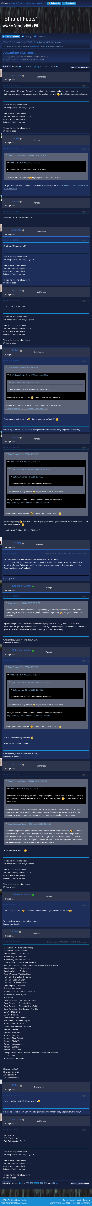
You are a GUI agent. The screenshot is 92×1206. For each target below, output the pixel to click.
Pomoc (65, 1200)
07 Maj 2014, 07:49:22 (11, 1095)
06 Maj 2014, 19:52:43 (11, 596)
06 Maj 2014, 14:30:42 (11, 447)
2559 (52, 67)
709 (41, 67)
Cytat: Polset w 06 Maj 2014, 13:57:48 (23, 454)
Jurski (15, 138)
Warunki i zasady (76, 1200)
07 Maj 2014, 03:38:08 (11, 942)
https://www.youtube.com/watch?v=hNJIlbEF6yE (26, 408)
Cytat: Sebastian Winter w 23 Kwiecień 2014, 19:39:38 (29, 824)
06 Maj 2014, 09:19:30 (11, 148)
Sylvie (42, 46)
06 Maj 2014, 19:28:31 (11, 553)
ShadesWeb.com (21, 1203)
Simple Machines (21, 1200)
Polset (15, 350)
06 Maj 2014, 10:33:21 (11, 240)
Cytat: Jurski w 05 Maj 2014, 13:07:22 (24, 163)
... (24, 67)
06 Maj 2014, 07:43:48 (11, 85)
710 (45, 67)
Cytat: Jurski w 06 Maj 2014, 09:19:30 (23, 368)
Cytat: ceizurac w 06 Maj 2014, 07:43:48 (24, 603)
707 (31, 67)
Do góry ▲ (87, 1200)
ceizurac (16, 75)
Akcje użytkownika (80, 67)
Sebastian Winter (21, 586)
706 (27, 67)
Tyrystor (16, 543)
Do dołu (6, 67)
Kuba (15, 931)
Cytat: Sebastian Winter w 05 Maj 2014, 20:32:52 (27, 155)
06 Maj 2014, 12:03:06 (11, 300)
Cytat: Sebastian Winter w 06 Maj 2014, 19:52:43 (27, 781)
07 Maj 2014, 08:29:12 (11, 1129)
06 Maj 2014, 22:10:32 (11, 904)
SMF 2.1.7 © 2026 (7, 1200)
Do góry (6, 1183)
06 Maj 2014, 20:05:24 (11, 774)
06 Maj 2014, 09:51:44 (11, 211)
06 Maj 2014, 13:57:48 (11, 360)
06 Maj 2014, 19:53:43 (11, 660)
